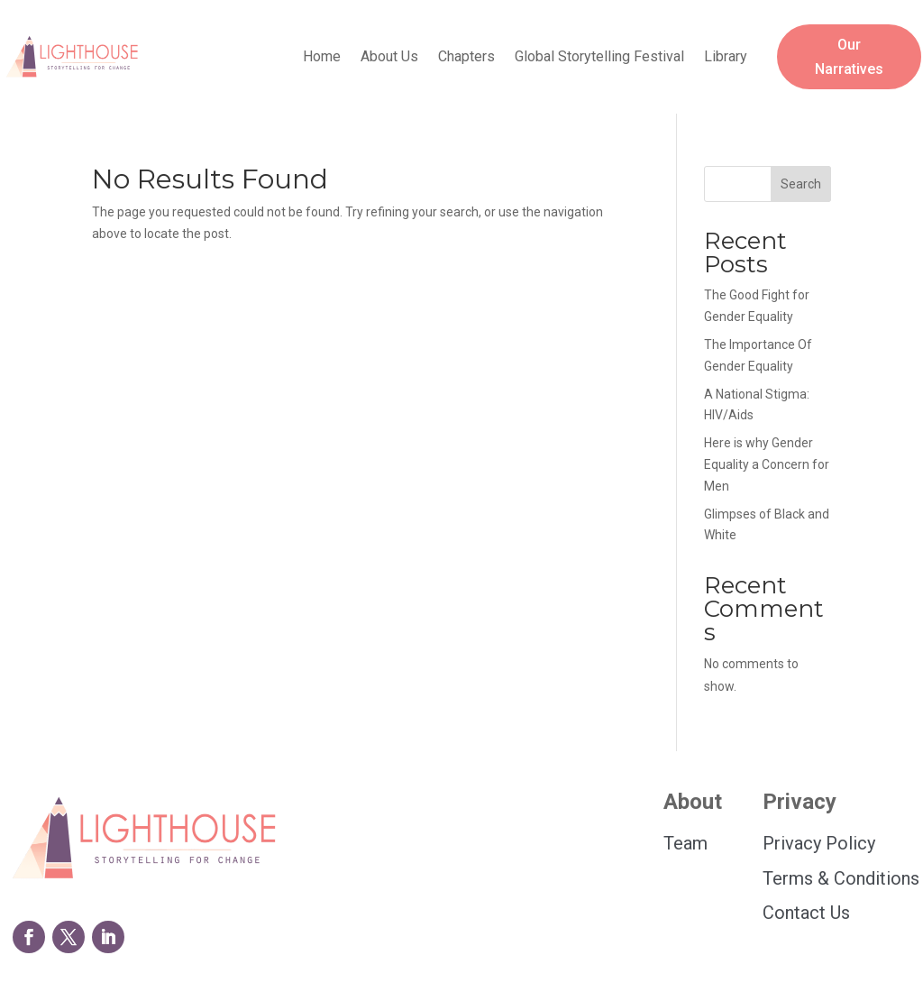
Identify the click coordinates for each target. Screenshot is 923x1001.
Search (801, 184)
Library (725, 58)
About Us (389, 58)
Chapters (466, 58)
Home (322, 58)
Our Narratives (849, 57)
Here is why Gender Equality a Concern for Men (766, 464)
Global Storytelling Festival (599, 58)
